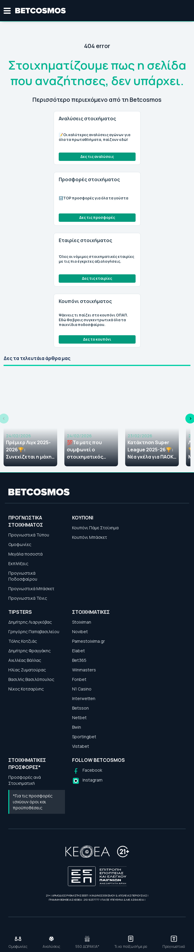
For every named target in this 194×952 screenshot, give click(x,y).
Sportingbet (84, 736)
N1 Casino (81, 689)
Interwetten (83, 698)
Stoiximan (81, 622)
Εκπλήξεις (18, 563)
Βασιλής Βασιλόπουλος (31, 679)
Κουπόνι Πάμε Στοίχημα (95, 527)
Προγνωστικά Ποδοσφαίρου (22, 576)
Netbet (79, 717)
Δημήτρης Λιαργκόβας (30, 622)
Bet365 (79, 660)
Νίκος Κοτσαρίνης (26, 689)
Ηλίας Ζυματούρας (27, 670)
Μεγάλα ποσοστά (25, 554)
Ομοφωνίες (19, 544)
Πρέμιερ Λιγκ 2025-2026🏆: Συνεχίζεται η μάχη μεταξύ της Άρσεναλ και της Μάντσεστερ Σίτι (30, 449)
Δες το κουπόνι (97, 339)
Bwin (76, 727)
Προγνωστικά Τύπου (28, 535)
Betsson (80, 708)
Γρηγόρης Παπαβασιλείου (33, 631)
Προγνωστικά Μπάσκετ (31, 588)
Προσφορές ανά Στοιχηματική (24, 780)
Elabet (78, 650)
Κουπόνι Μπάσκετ (89, 537)
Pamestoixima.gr (88, 641)
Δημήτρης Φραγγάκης (29, 650)
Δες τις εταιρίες (97, 278)
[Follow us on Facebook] (87, 771)
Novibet (80, 631)
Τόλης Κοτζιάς (22, 641)
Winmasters (84, 670)
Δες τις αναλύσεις (97, 156)
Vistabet (80, 746)
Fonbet (79, 679)
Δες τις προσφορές (97, 217)
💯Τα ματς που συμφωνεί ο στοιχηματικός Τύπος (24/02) (85, 449)
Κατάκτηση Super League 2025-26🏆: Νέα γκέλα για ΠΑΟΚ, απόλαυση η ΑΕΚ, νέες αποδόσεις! (151, 449)
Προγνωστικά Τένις (27, 598)
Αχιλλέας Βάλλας (24, 660)
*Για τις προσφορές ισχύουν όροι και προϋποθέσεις (32, 801)
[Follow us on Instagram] (87, 781)
